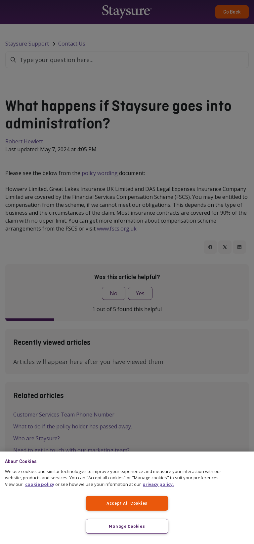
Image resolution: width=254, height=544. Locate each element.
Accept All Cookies (127, 503)
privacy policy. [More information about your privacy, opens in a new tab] (158, 484)
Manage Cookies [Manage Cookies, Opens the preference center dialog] (127, 526)
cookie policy (39, 484)
